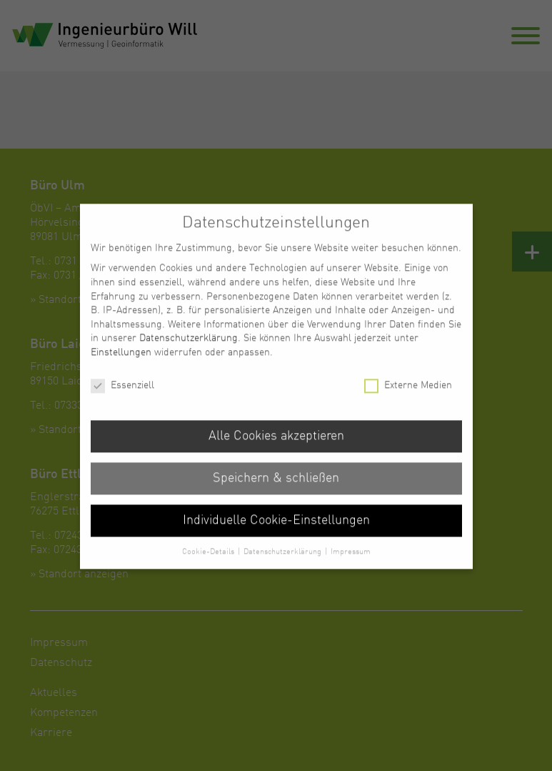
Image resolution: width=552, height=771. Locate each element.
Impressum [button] (351, 560)
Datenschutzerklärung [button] (283, 560)
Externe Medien (408, 395)
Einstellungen (121, 362)
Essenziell (122, 395)
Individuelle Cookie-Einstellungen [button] (276, 530)
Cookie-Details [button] (209, 560)
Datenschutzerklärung (188, 348)
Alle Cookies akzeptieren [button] (276, 446)
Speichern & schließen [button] (276, 488)
